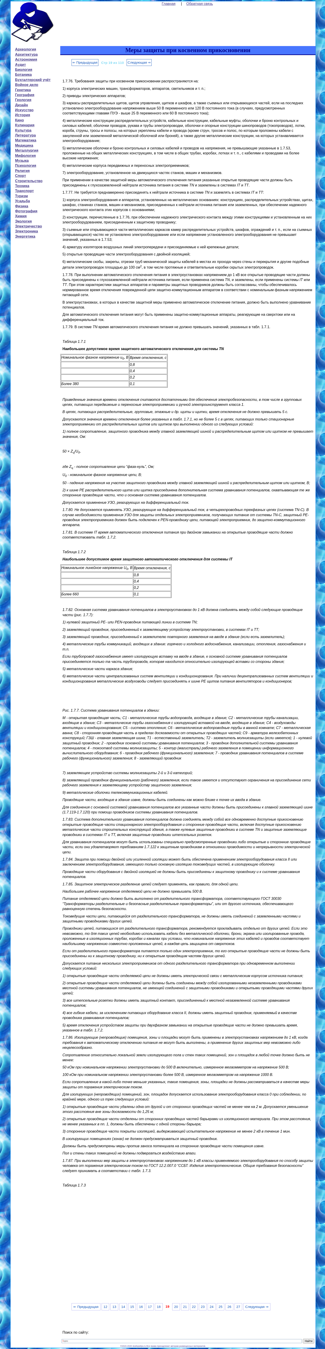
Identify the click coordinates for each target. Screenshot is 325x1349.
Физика (21, 206)
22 (194, 1307)
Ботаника (23, 75)
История (22, 115)
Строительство (29, 181)
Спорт (20, 176)
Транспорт (24, 191)
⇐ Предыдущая (85, 62)
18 (159, 1307)
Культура (23, 130)
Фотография (26, 211)
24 (212, 1307)
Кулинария (25, 125)
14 (123, 1307)
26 (229, 1307)
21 (185, 1307)
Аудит (20, 65)
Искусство (24, 110)
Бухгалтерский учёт (33, 80)
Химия (21, 216)
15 (132, 1307)
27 (238, 1307)
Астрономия (26, 59)
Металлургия (26, 150)
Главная (169, 4)
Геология (23, 100)
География (24, 95)
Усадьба (22, 201)
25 (220, 1307)
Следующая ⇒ (139, 62)
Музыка (22, 161)
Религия (22, 171)
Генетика (23, 90)
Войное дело (26, 85)
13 (114, 1307)
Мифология (25, 156)
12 (105, 1307)
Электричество (28, 226)
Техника (22, 186)
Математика (25, 140)
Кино (19, 120)
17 (150, 1307)
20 (176, 1307)
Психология (25, 165)
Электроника (26, 231)
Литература (25, 135)
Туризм (21, 196)
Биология (23, 70)
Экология (23, 221)
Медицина (24, 145)
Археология (25, 49)
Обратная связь (199, 4)
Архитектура (26, 54)
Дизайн (21, 105)
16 (141, 1307)
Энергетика (25, 236)
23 (203, 1307)
